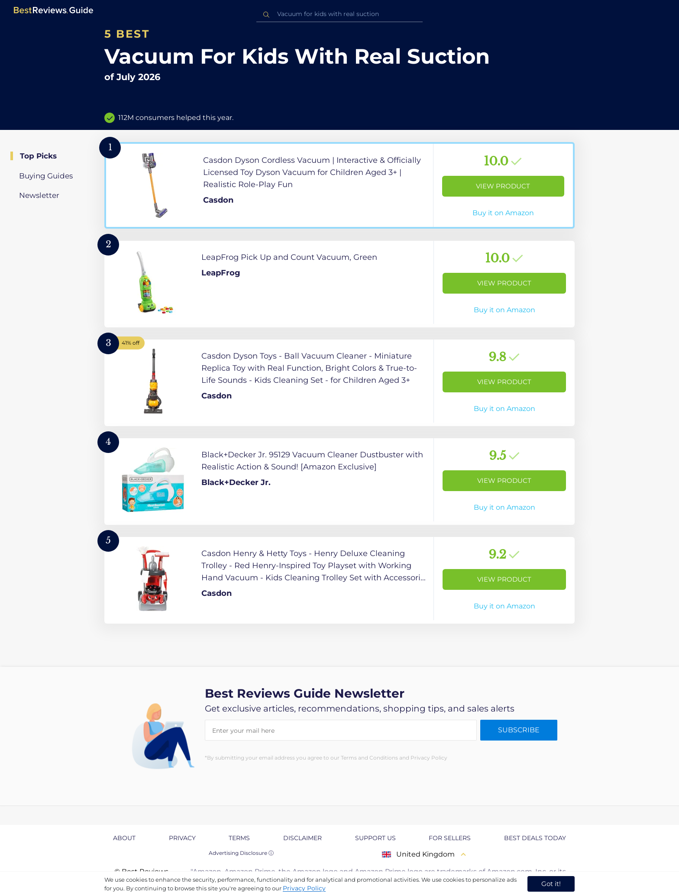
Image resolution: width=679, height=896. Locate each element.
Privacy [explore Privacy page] (182, 838)
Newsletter (39, 195)
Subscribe (519, 730)
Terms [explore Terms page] (239, 838)
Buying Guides (46, 175)
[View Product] (339, 185)
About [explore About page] (124, 838)
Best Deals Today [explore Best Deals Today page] (535, 838)
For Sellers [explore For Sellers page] (450, 838)
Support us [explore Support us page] (375, 838)
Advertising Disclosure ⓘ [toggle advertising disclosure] (241, 853)
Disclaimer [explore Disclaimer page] (302, 838)
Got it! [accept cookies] (551, 884)
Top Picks (38, 156)
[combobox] (339, 14)
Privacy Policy (304, 888)
